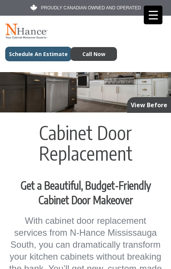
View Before (149, 105)
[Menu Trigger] (153, 15)
